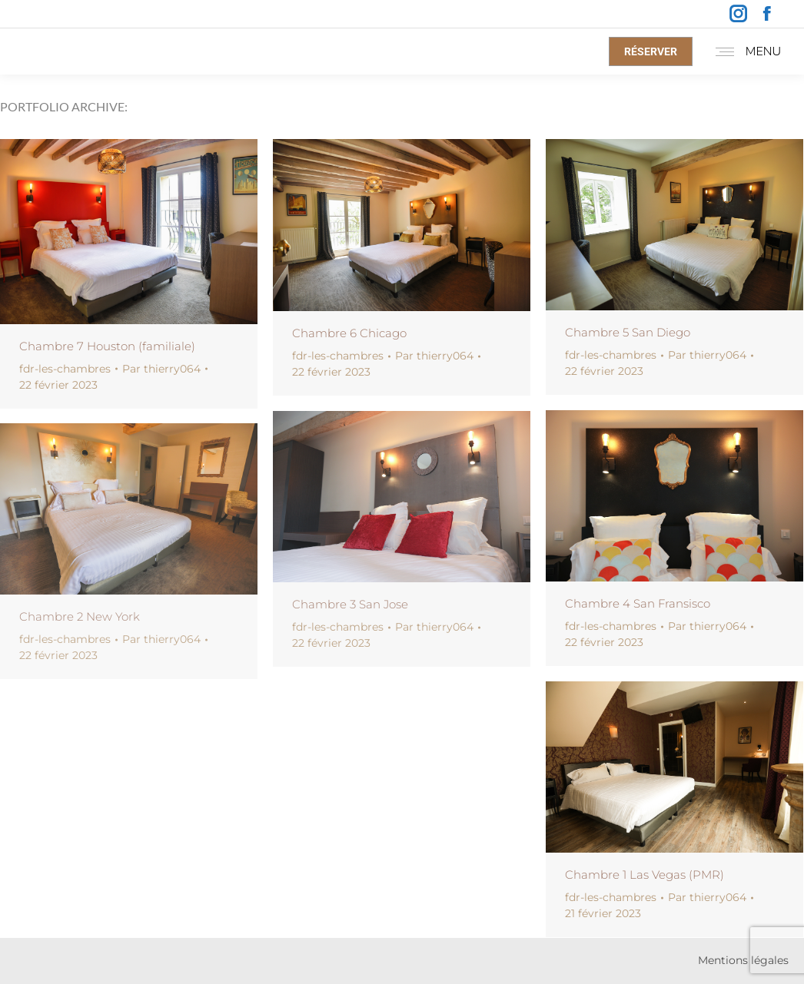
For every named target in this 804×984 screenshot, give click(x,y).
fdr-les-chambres (65, 369)
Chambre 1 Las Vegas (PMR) (644, 874)
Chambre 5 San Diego (627, 332)
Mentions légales (743, 960)
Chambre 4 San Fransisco (637, 603)
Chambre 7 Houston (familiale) (107, 346)
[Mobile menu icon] (744, 51)
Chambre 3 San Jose (350, 604)
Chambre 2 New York (79, 616)
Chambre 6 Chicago (349, 333)
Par (161, 369)
